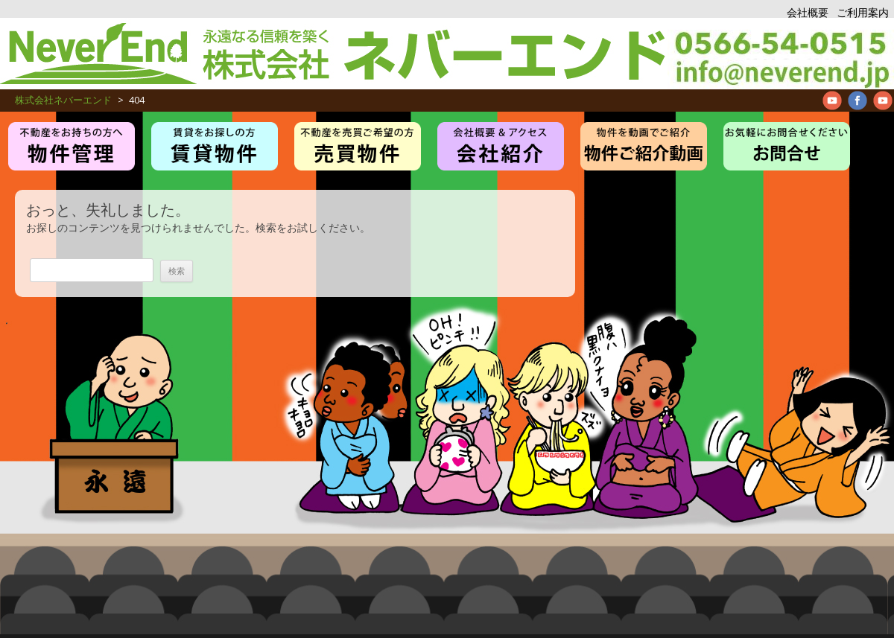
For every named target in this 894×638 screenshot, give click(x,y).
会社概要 (807, 12)
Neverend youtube (832, 100)
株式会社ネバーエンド (334, 53)
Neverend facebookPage (857, 100)
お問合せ (786, 146)
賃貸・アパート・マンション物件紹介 (214, 146)
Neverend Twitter (883, 100)
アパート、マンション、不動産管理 (781, 53)
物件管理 (71, 146)
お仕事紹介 (500, 146)
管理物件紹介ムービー (643, 146)
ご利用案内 (863, 12)
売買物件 (357, 146)
